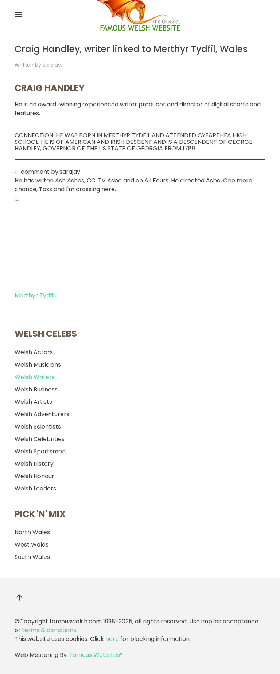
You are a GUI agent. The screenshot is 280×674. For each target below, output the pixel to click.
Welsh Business (36, 389)
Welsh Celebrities (40, 439)
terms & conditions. (49, 630)
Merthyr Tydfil (35, 295)
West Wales (31, 544)
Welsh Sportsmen (40, 451)
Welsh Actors (34, 352)
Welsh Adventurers (42, 414)
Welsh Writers (35, 377)
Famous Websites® (96, 655)
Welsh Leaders (35, 488)
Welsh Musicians (38, 364)
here (112, 639)
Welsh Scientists (38, 426)
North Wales (32, 532)
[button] (18, 14)
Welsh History (34, 464)
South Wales (32, 557)
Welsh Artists (33, 402)
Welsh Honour (34, 476)
